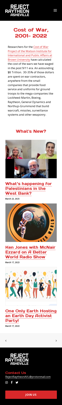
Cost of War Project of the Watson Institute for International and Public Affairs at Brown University (30, 53)
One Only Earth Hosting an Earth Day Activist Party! (31, 315)
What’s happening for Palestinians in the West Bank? (28, 188)
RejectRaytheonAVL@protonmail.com (28, 377)
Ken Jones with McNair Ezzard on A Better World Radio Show (30, 252)
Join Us (31, 395)
